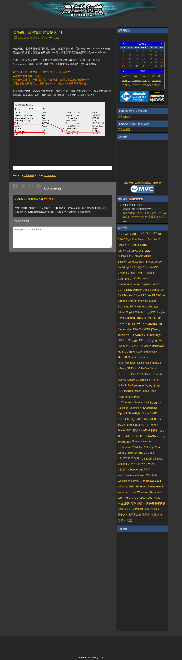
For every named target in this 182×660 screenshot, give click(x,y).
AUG (156, 80)
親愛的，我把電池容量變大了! (37, 33)
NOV (146, 85)
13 (156, 55)
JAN (126, 75)
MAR (146, 75)
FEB (136, 75)
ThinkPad (29, 175)
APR (156, 75)
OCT (136, 85)
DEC (156, 85)
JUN (136, 80)
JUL (146, 80)
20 (156, 58)
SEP (126, 85)
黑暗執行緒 (124, 116)
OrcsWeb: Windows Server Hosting (142, 182)
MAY (126, 80)
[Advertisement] (50, 147)
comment (50, 175)
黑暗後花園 (124, 129)
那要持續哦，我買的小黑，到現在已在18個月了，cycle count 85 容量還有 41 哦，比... (145, 216)
